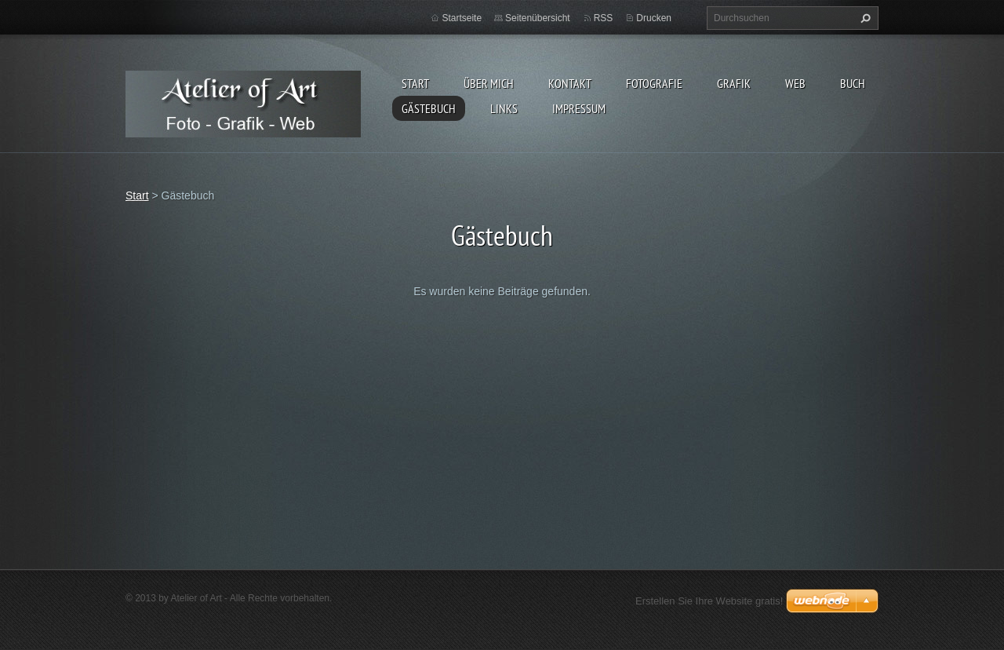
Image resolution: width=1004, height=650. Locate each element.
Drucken (653, 18)
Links (504, 108)
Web (795, 83)
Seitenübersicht (537, 18)
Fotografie (654, 83)
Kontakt (569, 83)
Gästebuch (429, 108)
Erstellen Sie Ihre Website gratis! (709, 601)
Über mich (489, 83)
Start (415, 83)
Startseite (462, 18)
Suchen (863, 18)
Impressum (579, 108)
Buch (852, 83)
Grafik (734, 83)
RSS (603, 18)
